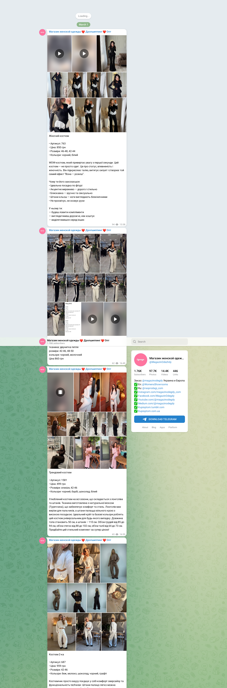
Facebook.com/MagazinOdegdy (156, 58)
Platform (172, 90)
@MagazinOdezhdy (160, 24)
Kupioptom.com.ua (149, 73)
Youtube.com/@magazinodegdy (156, 62)
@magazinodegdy (152, 43)
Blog (154, 90)
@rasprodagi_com (152, 50)
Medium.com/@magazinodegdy (156, 66)
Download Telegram (159, 82)
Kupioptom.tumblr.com (151, 69)
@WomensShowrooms (155, 47)
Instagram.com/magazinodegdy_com (159, 54)
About (145, 90)
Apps (162, 90)
